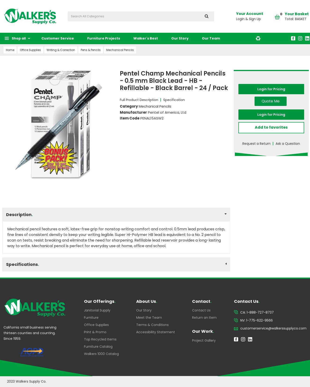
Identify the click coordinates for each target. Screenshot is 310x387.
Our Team (211, 38)
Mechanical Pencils (120, 50)
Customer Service (57, 38)
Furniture (91, 317)
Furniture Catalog (98, 346)
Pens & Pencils (91, 50)
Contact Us (201, 310)
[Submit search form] (206, 16)
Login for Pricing (271, 89)
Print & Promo (95, 332)
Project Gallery (204, 340)
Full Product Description (139, 100)
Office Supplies (30, 50)
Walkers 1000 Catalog (101, 354)
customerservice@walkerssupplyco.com (273, 328)
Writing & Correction (61, 50)
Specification (174, 100)
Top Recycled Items (100, 339)
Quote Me (271, 101)
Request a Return (256, 143)
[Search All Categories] (141, 16)
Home (10, 50)
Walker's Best (145, 38)
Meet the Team (149, 317)
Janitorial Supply (97, 310)
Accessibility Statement (155, 332)
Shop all (19, 38)
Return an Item (204, 317)
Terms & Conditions (152, 325)
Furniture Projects (103, 38)
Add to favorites (271, 127)
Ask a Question (288, 143)
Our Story (180, 38)
